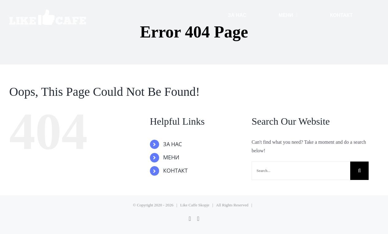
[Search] (359, 171)
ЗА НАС (172, 144)
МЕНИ (171, 157)
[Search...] (301, 171)
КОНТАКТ (175, 171)
